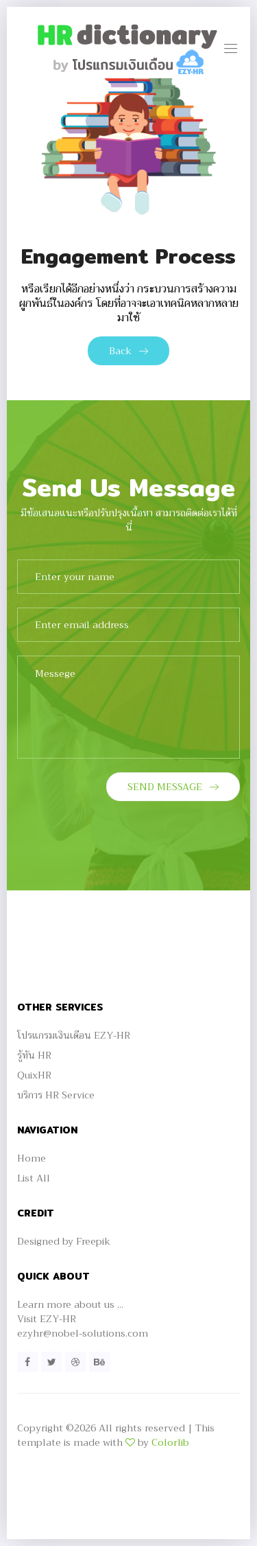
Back (128, 351)
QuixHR (34, 1075)
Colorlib (170, 1442)
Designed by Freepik (63, 1241)
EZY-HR (58, 1319)
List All (33, 1178)
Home (31, 1158)
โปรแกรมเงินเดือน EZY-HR (73, 1035)
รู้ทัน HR (34, 1055)
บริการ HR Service (56, 1095)
